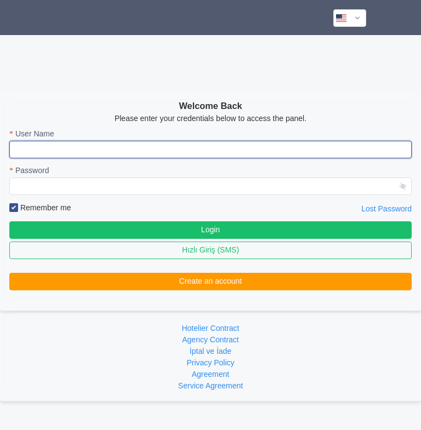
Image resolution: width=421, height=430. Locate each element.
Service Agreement (210, 385)
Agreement (210, 374)
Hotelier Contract (210, 328)
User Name (34, 133)
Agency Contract (210, 339)
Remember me (40, 208)
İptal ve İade (210, 351)
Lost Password (386, 208)
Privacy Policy (210, 362)
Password (32, 170)
